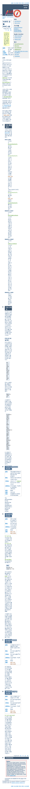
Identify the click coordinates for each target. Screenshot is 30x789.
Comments (17, 56)
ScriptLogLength (18, 31)
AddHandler (18, 49)
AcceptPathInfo (19, 44)
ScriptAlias (6, 82)
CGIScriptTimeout (18, 27)
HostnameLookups (13, 215)
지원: (6, 493)
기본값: (7, 481)
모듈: (6, 492)
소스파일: (5, 54)
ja (8, 30)
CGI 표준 (17, 54)
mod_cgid (6, 115)
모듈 (12, 3)
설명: (4, 48)
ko (11, 30)
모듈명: (4, 52)
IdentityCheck (12, 243)
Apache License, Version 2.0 (18, 782)
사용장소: (7, 485)
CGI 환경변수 (18, 21)
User (6, 576)
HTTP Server (10, 16)
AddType (4, 77)
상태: (4, 51)
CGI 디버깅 (17, 23)
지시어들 (16, 3)
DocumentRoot (8, 96)
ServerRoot (8, 559)
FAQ (20, 3)
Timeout (18, 481)
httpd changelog (18, 35)
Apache (4, 16)
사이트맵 (27, 3)
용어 (23, 3)
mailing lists (13, 775)
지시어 (8, 469)
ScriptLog (16, 28)
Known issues (18, 37)
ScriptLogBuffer (17, 30)
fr (6, 30)
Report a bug (18, 39)
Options (17, 45)
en (10, 28)
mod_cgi (10, 176)
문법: (6, 477)
